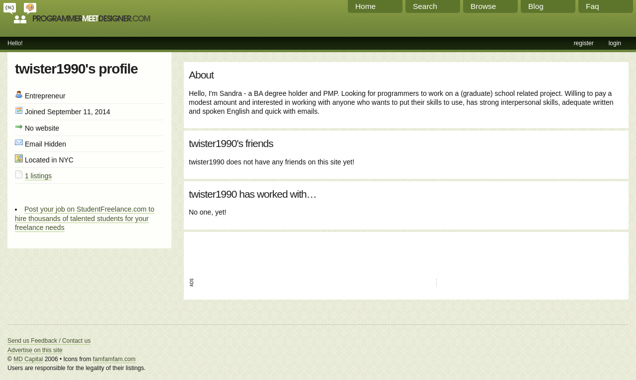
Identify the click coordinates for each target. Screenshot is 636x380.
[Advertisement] (305, 252)
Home (365, 6)
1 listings (38, 176)
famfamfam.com (114, 359)
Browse (483, 6)
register (584, 43)
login (615, 43)
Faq (592, 6)
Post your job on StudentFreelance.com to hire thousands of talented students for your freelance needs (84, 218)
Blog (536, 6)
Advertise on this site (35, 350)
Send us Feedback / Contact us (48, 340)
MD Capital (28, 359)
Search (425, 6)
